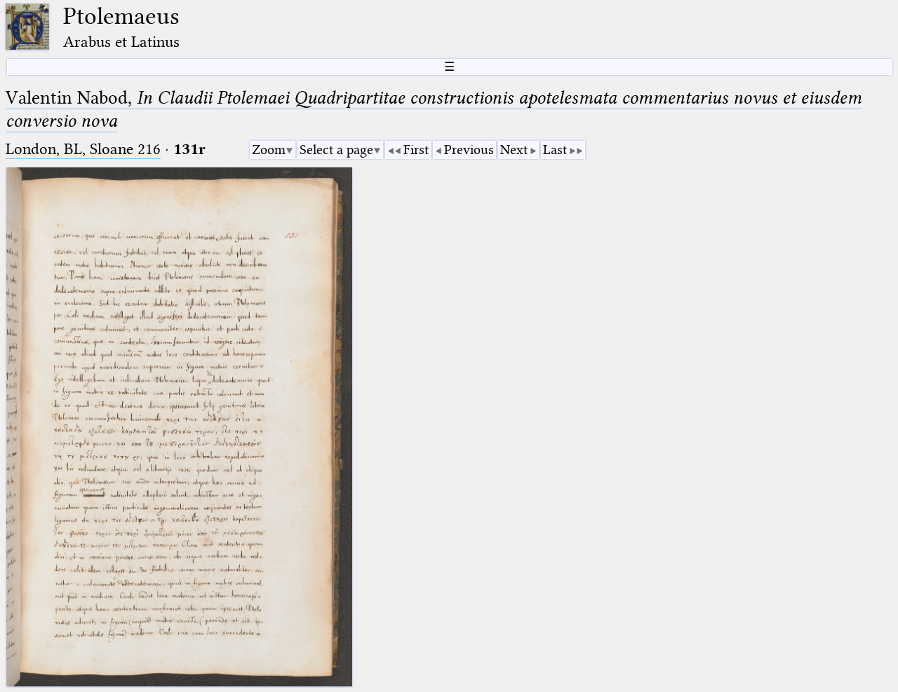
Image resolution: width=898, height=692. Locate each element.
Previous (469, 149)
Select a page (336, 149)
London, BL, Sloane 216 (83, 148)
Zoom (269, 149)
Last (555, 149)
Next (514, 149)
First (416, 149)
